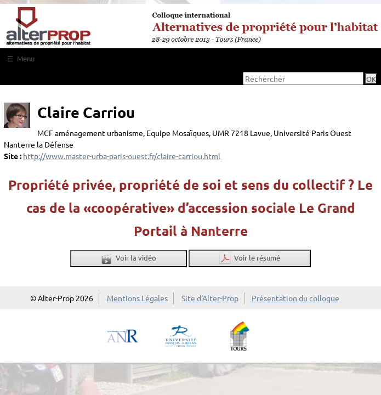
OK (371, 78)
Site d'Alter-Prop (209, 298)
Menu (26, 58)
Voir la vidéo (128, 258)
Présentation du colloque (295, 298)
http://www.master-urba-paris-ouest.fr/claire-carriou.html (121, 156)
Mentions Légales (137, 298)
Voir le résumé (250, 258)
